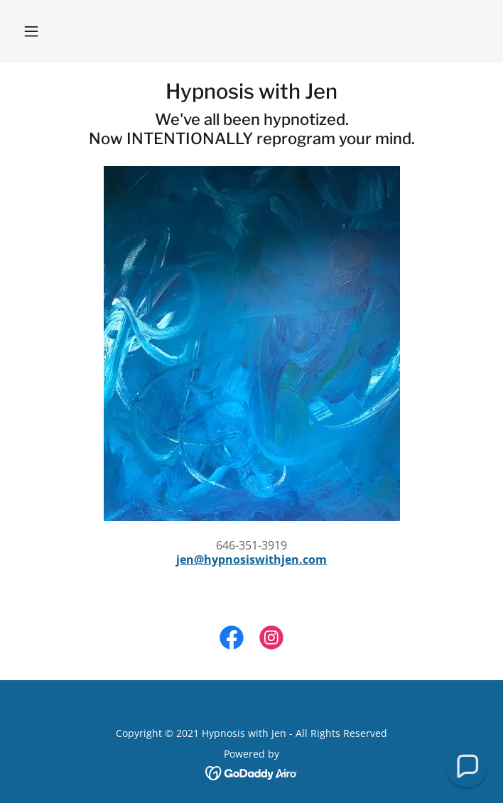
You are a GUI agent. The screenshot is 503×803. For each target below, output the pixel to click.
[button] (31, 31)
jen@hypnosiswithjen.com (251, 559)
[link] (251, 92)
